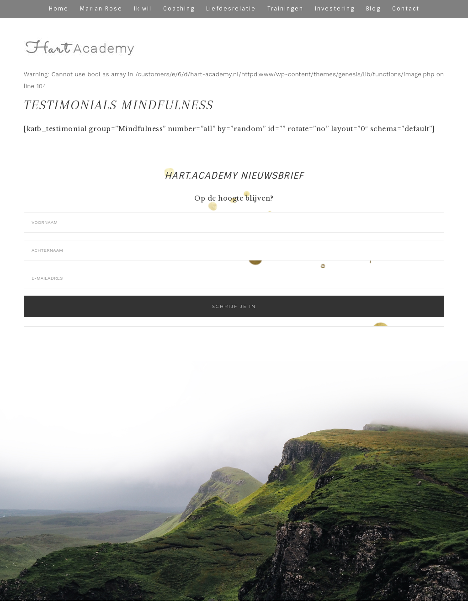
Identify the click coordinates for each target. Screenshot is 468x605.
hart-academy (81, 40)
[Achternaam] (234, 250)
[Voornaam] (234, 222)
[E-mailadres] (234, 278)
